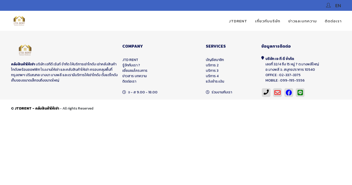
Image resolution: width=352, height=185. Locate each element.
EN (338, 5)
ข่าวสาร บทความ (134, 77)
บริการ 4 (212, 77)
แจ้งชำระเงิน (215, 83)
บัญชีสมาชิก (215, 61)
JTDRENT (238, 21)
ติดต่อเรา (333, 21)
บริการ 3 (212, 72)
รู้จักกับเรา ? (131, 66)
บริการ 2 (212, 66)
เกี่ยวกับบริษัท (267, 21)
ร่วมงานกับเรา (221, 93)
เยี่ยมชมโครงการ (134, 72)
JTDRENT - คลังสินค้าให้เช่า (37, 110)
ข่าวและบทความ (302, 21)
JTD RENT (130, 61)
